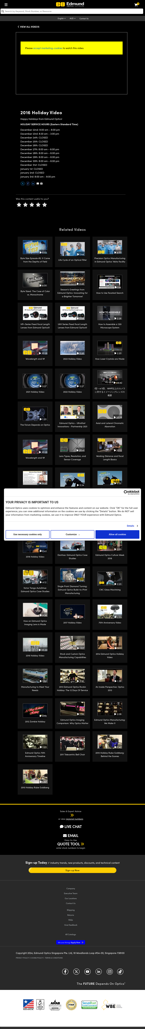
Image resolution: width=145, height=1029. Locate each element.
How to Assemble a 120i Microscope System (109, 326)
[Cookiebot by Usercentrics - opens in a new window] (126, 492)
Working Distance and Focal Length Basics (110, 458)
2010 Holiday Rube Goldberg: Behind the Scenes (109, 754)
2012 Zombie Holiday (35, 721)
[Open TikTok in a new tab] (120, 972)
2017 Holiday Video (72, 622)
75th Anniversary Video (110, 622)
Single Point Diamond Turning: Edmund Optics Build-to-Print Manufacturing (72, 590)
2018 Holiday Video (35, 556)
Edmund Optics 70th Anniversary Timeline (35, 754)
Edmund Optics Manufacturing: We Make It (109, 721)
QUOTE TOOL (68, 843)
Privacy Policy (22, 958)
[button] (41, 183)
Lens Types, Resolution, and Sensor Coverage (72, 458)
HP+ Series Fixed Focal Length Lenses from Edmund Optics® (35, 326)
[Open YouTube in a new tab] (87, 972)
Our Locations (71, 898)
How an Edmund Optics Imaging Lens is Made (35, 622)
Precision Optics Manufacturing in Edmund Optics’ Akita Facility (109, 260)
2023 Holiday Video (72, 358)
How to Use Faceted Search (109, 292)
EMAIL (70, 835)
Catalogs (70, 934)
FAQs (70, 919)
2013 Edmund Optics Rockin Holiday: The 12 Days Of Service (72, 688)
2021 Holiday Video (35, 391)
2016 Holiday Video (35, 655)
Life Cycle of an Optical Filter (72, 259)
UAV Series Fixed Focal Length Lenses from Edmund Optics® (72, 326)
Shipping (71, 910)
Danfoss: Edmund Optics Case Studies (72, 557)
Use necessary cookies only (27, 534)
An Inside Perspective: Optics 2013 (110, 688)
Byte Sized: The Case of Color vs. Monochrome (35, 293)
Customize (72, 534)
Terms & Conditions (54, 958)
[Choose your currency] (73, 18)
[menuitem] (7, 4)
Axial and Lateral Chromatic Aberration (110, 425)
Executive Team (70, 893)
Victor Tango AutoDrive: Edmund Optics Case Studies (35, 589)
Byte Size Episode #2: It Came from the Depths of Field (35, 260)
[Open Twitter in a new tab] (76, 972)
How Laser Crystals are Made (109, 358)
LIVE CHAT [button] (71, 826)
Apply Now (69, 942)
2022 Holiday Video (72, 391)
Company (70, 888)
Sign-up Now (72, 870)
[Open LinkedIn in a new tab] (98, 972)
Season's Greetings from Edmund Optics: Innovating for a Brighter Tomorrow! (72, 293)
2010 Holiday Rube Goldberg (35, 787)
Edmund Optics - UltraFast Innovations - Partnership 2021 (72, 425)
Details (130, 526)
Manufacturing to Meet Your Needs (35, 688)
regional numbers (74, 818)
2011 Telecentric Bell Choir (72, 754)
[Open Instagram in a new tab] (109, 972)
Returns (70, 915)
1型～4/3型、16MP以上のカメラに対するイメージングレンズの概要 (109, 392)
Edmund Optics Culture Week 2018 (109, 557)
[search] (71, 11)
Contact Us (84, 18)
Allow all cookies (117, 534)
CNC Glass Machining (110, 589)
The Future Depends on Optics (35, 424)
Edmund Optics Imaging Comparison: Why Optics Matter (72, 721)
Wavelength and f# (35, 358)
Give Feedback (70, 925)
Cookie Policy (36, 958)
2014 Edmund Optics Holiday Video (110, 655)
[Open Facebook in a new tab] (65, 972)
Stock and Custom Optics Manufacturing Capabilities (72, 655)
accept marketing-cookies (47, 48)
